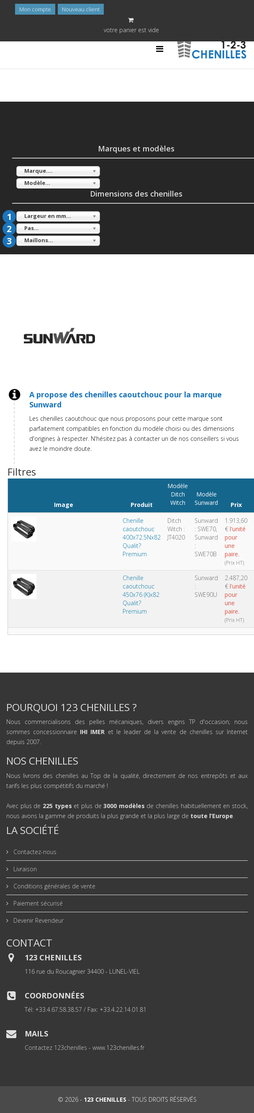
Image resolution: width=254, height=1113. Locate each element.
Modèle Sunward (206, 498)
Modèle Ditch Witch (177, 494)
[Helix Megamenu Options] (159, 49)
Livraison (24, 869)
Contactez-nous (34, 852)
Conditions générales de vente (53, 886)
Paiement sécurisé (37, 903)
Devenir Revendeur (38, 920)
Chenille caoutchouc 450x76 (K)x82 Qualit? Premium (141, 594)
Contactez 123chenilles (56, 1048)
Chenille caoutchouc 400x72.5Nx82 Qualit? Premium (142, 537)
